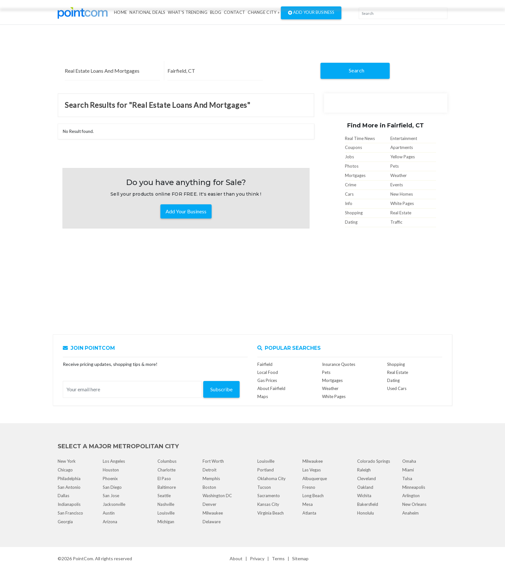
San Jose (111, 495)
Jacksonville (114, 504)
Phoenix (110, 478)
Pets (394, 166)
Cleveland (366, 478)
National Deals (147, 12)
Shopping (354, 212)
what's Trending (187, 12)
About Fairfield (271, 388)
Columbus (166, 461)
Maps (262, 396)
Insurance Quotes (338, 364)
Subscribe (221, 389)
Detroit (209, 469)
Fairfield (264, 364)
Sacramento (268, 495)
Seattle (164, 495)
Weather (398, 175)
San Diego (112, 487)
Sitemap (300, 558)
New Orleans (414, 504)
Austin (109, 513)
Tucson (264, 487)
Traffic (396, 222)
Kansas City (268, 504)
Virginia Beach (270, 513)
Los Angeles (114, 461)
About (236, 558)
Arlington (411, 495)
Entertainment (403, 138)
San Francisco (70, 513)
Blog (215, 12)
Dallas (63, 495)
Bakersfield (367, 504)
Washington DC (217, 495)
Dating (351, 222)
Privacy (257, 558)
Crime (350, 184)
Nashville (165, 504)
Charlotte (166, 469)
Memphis (211, 478)
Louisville (166, 513)
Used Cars (396, 388)
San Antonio (69, 487)
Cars (349, 194)
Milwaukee (213, 513)
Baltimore (166, 487)
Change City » (264, 12)
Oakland (365, 487)
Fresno (308, 487)
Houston (111, 469)
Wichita (364, 495)
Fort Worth (213, 461)
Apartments (401, 147)
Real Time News (360, 138)
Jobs (349, 156)
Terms (278, 558)
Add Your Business (311, 13)
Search (357, 70)
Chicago (65, 469)
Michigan (165, 521)
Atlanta (309, 513)
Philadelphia (69, 478)
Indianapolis (69, 504)
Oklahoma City (271, 478)
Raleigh (364, 469)
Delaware (212, 521)
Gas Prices (267, 380)
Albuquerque (314, 478)
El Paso (164, 478)
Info (348, 203)
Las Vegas (311, 469)
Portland (265, 469)
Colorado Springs (373, 461)
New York (67, 461)
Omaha (409, 461)
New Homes (401, 194)
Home (120, 12)
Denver (209, 504)
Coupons (353, 147)
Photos (351, 166)
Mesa (307, 504)
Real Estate (400, 212)
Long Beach (313, 495)
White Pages (402, 203)
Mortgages (355, 175)
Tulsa (407, 478)
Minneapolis (413, 487)
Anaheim (410, 513)
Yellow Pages (402, 156)
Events (396, 184)
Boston (209, 487)
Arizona (110, 521)
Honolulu (365, 513)
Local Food (267, 372)
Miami (408, 469)
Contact (234, 12)
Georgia (65, 521)
